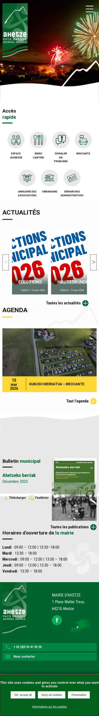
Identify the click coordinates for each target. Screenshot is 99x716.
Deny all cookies (51, 694)
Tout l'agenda (77, 401)
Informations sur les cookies (49, 706)
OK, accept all (23, 694)
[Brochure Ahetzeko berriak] (74, 489)
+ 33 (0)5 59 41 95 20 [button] (27, 647)
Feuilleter (42, 498)
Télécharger (17, 498)
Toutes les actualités (63, 303)
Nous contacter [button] (24, 656)
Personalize (79, 694)
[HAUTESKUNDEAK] (69, 261)
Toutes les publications (70, 527)
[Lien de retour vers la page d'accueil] (14, 607)
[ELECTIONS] (30, 261)
